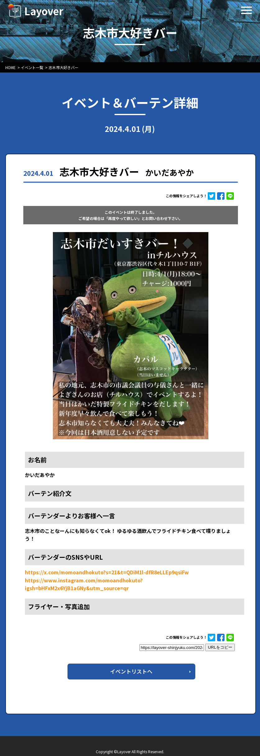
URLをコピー (220, 647)
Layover (43, 11)
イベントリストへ (131, 671)
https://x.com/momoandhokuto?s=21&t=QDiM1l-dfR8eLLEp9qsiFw (107, 572)
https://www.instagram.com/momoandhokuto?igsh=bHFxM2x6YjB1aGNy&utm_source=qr (84, 584)
